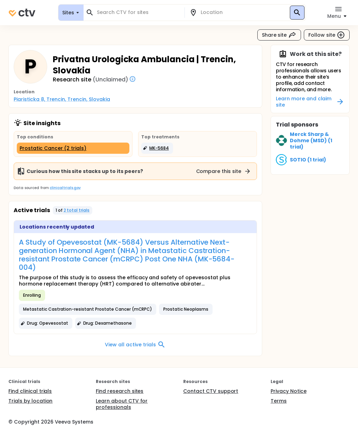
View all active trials (135, 344)
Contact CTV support (210, 391)
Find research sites (119, 391)
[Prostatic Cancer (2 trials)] (73, 148)
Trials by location (30, 401)
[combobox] (138, 12)
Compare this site (223, 171)
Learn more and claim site (310, 101)
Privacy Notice (289, 391)
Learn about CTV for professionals (122, 404)
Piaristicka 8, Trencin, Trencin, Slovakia (62, 99)
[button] (157, 148)
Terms (279, 401)
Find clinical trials (30, 391)
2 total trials (77, 210)
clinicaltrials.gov (65, 187)
